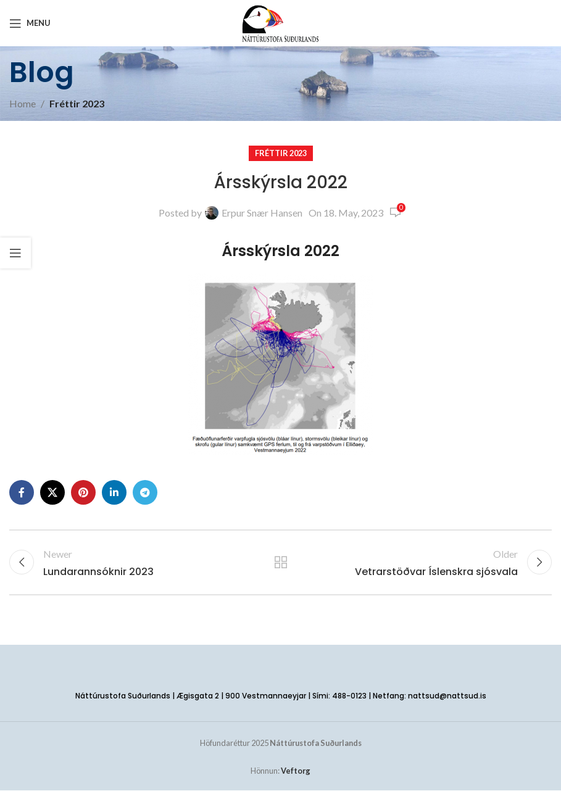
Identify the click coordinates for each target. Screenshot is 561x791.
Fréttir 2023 (76, 103)
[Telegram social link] (145, 492)
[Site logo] (281, 22)
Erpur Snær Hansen (262, 212)
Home (22, 103)
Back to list (280, 562)
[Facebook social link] (21, 492)
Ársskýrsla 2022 (280, 251)
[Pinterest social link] (83, 492)
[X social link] (52, 492)
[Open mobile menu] (30, 23)
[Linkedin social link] (114, 492)
